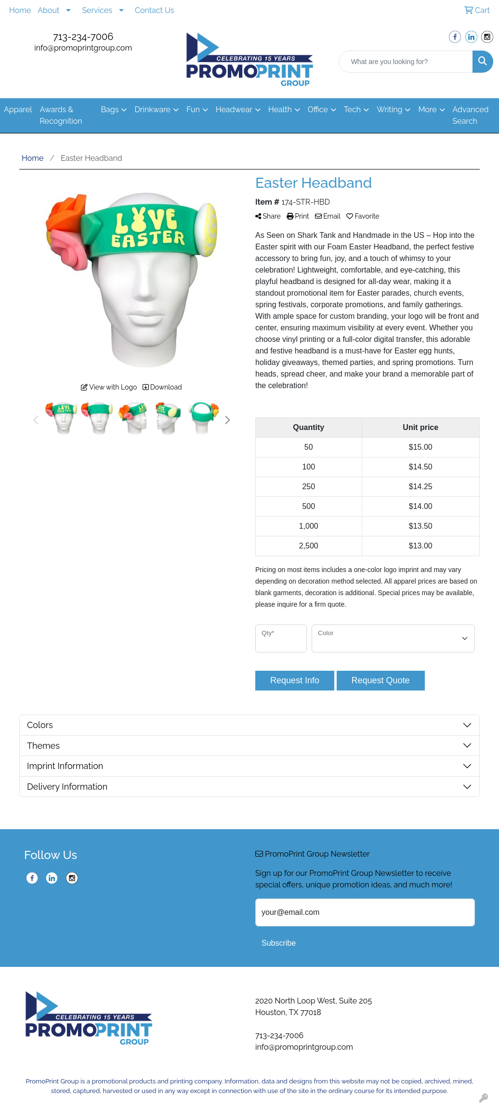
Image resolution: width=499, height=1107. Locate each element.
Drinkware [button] (152, 109)
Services (97, 10)
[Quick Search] (406, 62)
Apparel (18, 109)
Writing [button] (389, 109)
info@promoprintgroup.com (83, 47)
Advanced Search (471, 115)
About (48, 10)
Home (20, 10)
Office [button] (318, 109)
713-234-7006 (83, 36)
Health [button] (280, 109)
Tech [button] (352, 109)
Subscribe (279, 943)
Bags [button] (109, 109)
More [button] (427, 109)
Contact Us (154, 10)
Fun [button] (193, 109)
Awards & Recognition (60, 115)
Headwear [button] (234, 109)
